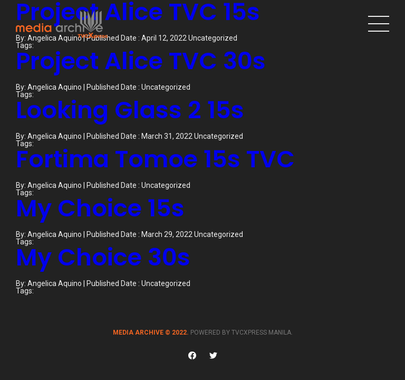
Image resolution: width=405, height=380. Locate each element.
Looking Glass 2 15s (130, 110)
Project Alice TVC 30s (141, 61)
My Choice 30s (103, 257)
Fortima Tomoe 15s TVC (155, 159)
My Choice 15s (100, 208)
